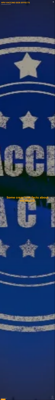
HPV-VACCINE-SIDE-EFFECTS (15, 2)
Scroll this (52, 397)
